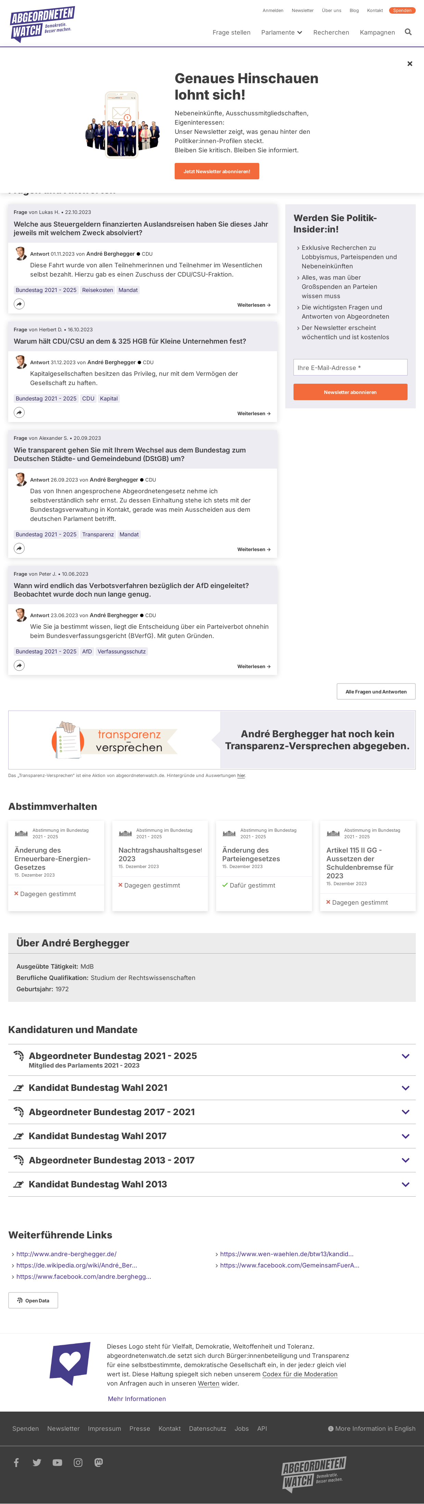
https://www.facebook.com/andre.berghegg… (83, 1276)
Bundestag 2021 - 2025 (46, 289)
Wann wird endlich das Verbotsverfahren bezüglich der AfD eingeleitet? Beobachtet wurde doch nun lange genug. (131, 590)
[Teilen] (19, 303)
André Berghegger (110, 253)
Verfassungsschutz (122, 651)
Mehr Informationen (137, 1398)
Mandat (128, 289)
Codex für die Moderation (300, 1374)
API (262, 1428)
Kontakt (375, 10)
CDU (88, 398)
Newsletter (303, 10)
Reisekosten (97, 289)
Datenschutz (207, 1428)
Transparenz (98, 534)
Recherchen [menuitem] (331, 32)
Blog (354, 10)
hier (241, 775)
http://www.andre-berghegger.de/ (66, 1254)
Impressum (104, 1428)
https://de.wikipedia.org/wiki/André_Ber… (76, 1265)
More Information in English (372, 1428)
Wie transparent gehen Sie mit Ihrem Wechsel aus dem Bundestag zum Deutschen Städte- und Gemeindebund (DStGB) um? (130, 454)
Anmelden (273, 10)
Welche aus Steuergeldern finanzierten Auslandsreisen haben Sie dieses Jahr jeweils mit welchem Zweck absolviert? (141, 228)
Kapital (109, 398)
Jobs (242, 1428)
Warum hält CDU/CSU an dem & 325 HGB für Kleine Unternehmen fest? (130, 341)
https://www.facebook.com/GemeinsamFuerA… (290, 1265)
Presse (139, 1428)
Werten (209, 1383)
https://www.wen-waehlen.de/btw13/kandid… (287, 1254)
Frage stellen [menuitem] (232, 32)
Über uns (331, 10)
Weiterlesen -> (254, 305)
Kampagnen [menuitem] (377, 32)
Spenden (402, 10)
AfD (87, 651)
